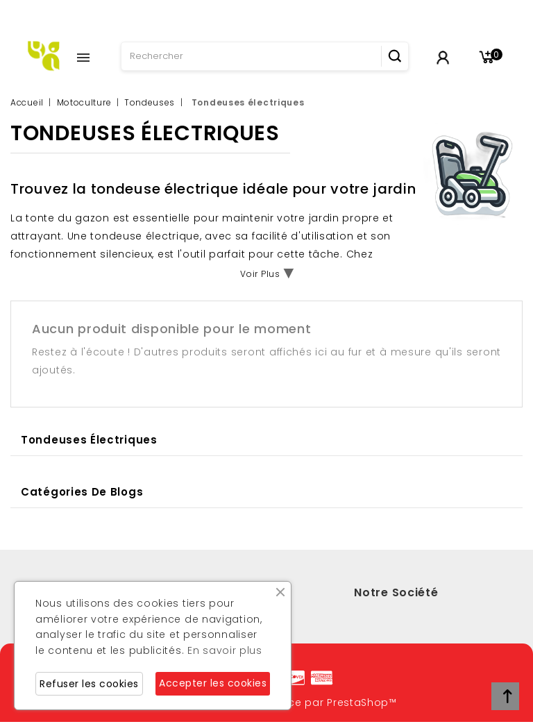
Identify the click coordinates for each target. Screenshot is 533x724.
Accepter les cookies (212, 683)
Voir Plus (260, 274)
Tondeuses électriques (89, 439)
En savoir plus (224, 650)
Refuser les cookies (89, 684)
